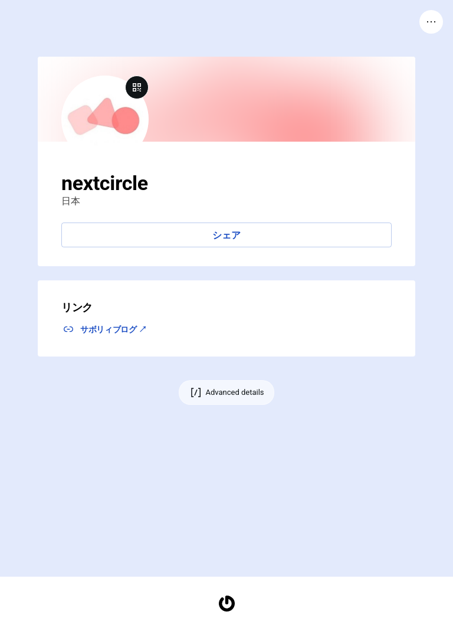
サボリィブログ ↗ (113, 329)
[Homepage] (226, 604)
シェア (226, 235)
